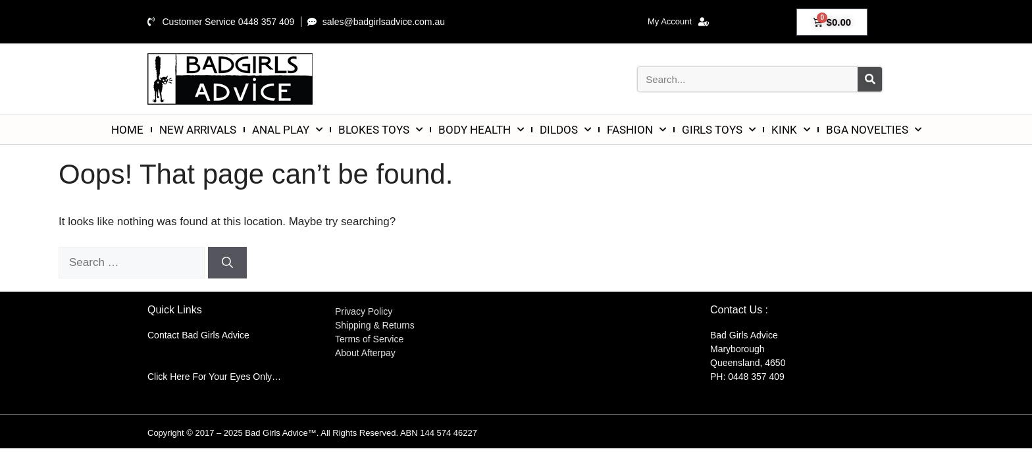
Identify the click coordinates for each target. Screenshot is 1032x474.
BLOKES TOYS (380, 130)
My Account (678, 22)
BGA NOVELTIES (873, 130)
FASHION (636, 130)
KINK (790, 130)
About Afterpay (365, 353)
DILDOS (565, 130)
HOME (127, 129)
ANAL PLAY (287, 130)
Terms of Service (369, 339)
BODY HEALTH (481, 130)
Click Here (168, 376)
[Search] (870, 79)
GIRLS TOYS (719, 130)
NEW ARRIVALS (197, 129)
